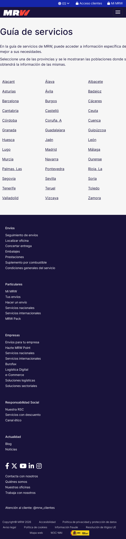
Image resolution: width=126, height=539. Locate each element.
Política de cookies (35, 527)
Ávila (49, 91)
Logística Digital (16, 369)
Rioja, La (95, 169)
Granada (9, 130)
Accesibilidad (47, 522)
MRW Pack (13, 318)
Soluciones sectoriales (21, 386)
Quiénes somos (16, 481)
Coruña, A (53, 120)
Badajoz (95, 91)
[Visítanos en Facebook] (8, 467)
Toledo (94, 188)
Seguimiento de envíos (21, 235)
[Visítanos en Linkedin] (32, 467)
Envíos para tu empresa (22, 342)
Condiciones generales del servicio (30, 268)
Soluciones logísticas (20, 380)
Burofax (11, 364)
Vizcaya (51, 198)
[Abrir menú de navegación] (118, 12)
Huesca (8, 140)
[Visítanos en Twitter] (15, 467)
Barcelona (10, 101)
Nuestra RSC (14, 409)
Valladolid (10, 198)
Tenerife (9, 188)
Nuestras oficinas (17, 487)
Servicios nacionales (19, 308)
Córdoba (9, 120)
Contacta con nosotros (21, 476)
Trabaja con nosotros (20, 492)
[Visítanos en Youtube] (24, 467)
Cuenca (94, 120)
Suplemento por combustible (26, 262)
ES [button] (63, 3)
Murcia (7, 159)
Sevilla (50, 178)
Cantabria (10, 110)
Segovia (9, 178)
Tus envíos (12, 297)
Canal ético (13, 420)
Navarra (51, 159)
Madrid (51, 149)
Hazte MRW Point (17, 347)
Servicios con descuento (23, 414)
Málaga (94, 149)
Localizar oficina (17, 240)
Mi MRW (11, 291)
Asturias (9, 91)
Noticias (11, 449)
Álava (49, 81)
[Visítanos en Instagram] (39, 467)
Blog (8, 444)
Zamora (94, 198)
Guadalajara (55, 130)
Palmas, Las (12, 169)
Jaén (49, 140)
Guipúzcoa (97, 130)
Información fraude (66, 527)
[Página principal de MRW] (18, 12)
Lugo (6, 149)
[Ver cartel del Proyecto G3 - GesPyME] (79, 532)
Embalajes (12, 251)
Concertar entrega (18, 246)
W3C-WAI (56, 532)
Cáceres (95, 101)
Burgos (51, 101)
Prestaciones (14, 257)
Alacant (8, 81)
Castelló (52, 110)
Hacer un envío (16, 302)
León (92, 140)
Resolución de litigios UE (101, 527)
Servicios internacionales (23, 313)
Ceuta (93, 110)
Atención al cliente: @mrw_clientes (30, 507)
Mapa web (36, 532)
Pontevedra (54, 169)
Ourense (95, 159)
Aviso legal (9, 527)
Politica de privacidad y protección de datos (90, 522)
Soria (92, 178)
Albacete (95, 81)
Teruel (50, 188)
